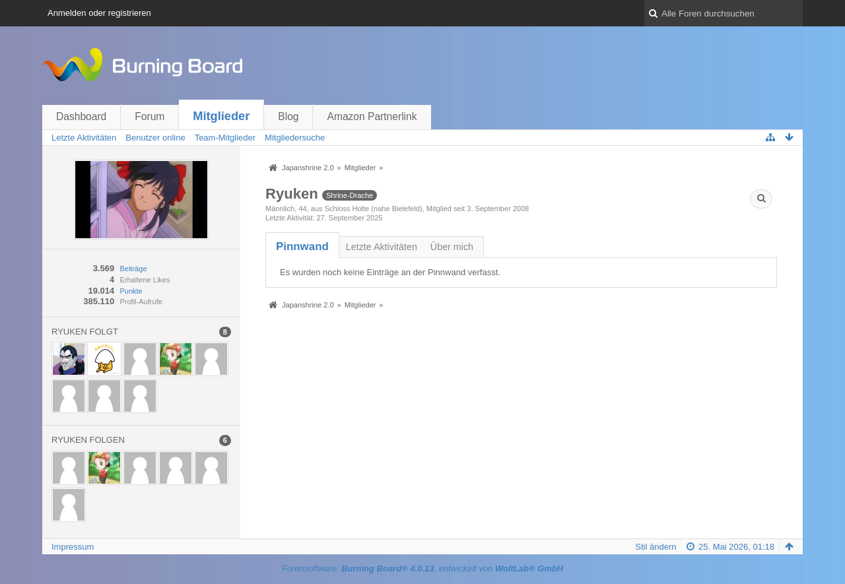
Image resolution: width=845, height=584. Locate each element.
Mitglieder (221, 116)
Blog (288, 116)
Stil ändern (655, 547)
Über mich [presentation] (451, 247)
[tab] (302, 246)
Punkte (130, 291)
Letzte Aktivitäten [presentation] (381, 247)
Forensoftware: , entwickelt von (422, 568)
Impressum (72, 547)
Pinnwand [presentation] (302, 246)
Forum (149, 116)
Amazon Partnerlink (372, 116)
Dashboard (81, 116)
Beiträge (133, 269)
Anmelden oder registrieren (99, 13)
